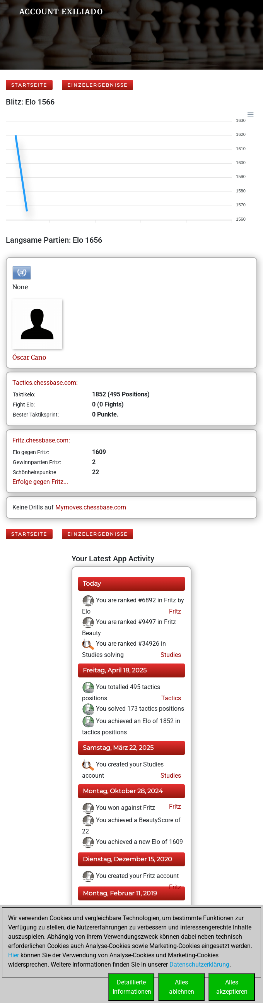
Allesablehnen (181, 987)
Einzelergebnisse (97, 85)
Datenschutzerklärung (199, 964)
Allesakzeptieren (232, 987)
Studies (170, 654)
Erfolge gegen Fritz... (40, 481)
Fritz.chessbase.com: (41, 440)
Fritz (174, 611)
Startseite (29, 85)
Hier (13, 955)
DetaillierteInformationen (132, 987)
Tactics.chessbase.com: (45, 382)
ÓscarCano (29, 357)
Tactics (170, 698)
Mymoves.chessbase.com (90, 507)
